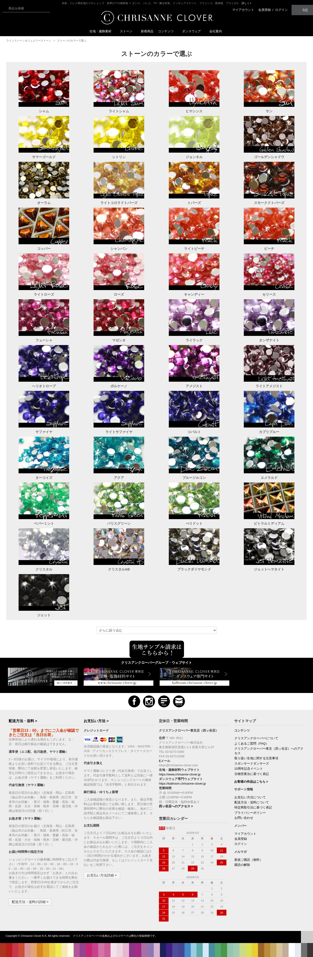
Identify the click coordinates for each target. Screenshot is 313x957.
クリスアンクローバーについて (256, 738)
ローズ (119, 294)
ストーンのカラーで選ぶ (71, 40)
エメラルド (269, 478)
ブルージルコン (194, 478)
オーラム (44, 203)
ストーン (128, 31)
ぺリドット (194, 523)
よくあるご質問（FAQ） (251, 743)
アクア (119, 478)
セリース (269, 294)
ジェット (44, 615)
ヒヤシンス (194, 111)
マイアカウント (243, 10)
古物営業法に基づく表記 (251, 774)
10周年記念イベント (248, 768)
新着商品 (147, 31)
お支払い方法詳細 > (102, 875)
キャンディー (194, 294)
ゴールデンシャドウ (269, 157)
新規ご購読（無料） (248, 860)
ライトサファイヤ (118, 432)
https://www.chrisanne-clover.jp (180, 774)
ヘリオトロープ (44, 386)
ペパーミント (44, 523)
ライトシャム (119, 111)
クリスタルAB (119, 569)
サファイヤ (43, 432)
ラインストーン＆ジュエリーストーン (28, 40)
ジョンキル (194, 157)
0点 (302, 10)
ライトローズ (44, 294)
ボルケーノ (118, 386)
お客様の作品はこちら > (251, 781)
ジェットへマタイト (269, 569)
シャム (44, 111)
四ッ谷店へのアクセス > (176, 806)
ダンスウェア (193, 31)
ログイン (281, 10)
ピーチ (269, 249)
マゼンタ (119, 340)
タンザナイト (269, 340)
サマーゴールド (44, 157)
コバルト (194, 432)
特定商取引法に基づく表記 (253, 807)
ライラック (194, 340)
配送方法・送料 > (23, 721)
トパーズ (194, 203)
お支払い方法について (250, 797)
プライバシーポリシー (250, 812)
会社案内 (215, 31)
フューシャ (43, 340)
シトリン (119, 157)
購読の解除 (242, 865)
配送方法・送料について (251, 802)
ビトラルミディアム (269, 523)
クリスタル (43, 569)
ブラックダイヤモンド (194, 569)
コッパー (44, 249)
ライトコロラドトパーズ (118, 203)
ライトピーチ (194, 249)
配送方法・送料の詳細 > (30, 902)
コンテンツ (167, 31)
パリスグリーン (119, 523)
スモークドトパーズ (269, 203)
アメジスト (194, 386)
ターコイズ (43, 478)
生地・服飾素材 (102, 31)
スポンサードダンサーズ (251, 763)
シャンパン (118, 249)
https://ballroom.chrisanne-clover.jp (182, 783)
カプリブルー (269, 432)
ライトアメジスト (269, 386)
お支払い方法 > (96, 721)
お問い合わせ (243, 818)
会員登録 (264, 10)
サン (269, 111)
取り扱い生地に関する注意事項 (256, 758)
